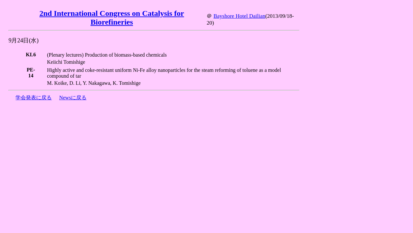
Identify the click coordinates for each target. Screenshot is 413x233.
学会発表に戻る (33, 97)
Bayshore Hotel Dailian (240, 16)
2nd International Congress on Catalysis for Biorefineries (111, 17)
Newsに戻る (72, 97)
